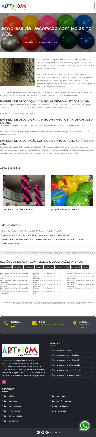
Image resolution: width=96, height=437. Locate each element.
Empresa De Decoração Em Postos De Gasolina (19, 235)
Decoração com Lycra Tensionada (66, 365)
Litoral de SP (76, 267)
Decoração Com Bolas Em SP (12, 231)
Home (4, 42)
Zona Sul (39, 267)
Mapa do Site (15, 42)
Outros (85, 267)
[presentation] (4, 192)
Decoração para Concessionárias (65, 355)
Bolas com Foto (58, 396)
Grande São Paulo (62, 267)
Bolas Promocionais (12, 411)
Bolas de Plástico (11, 401)
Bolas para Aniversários (61, 401)
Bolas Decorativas (11, 421)
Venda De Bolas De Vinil (10, 244)
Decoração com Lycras (61, 350)
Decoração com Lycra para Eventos (66, 375)
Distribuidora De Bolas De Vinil (41, 239)
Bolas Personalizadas (12, 406)
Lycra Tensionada (59, 411)
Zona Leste (49, 267)
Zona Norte (18, 267)
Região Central (6, 267)
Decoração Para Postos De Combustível (69, 239)
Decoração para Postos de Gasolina (66, 360)
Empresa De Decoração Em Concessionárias (54, 235)
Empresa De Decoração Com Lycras (15, 239)
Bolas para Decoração (13, 416)
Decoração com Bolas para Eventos (66, 370)
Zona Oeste (29, 267)
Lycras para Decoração (61, 406)
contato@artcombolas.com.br (51, 324)
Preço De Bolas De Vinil (55, 231)
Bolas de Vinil (9, 396)
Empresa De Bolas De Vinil (34, 231)
